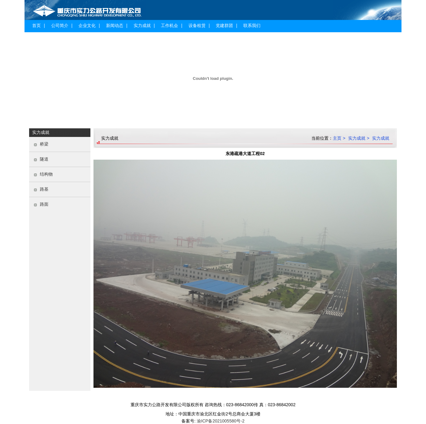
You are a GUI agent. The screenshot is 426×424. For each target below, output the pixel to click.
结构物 (46, 174)
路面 (44, 204)
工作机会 (169, 25)
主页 (337, 138)
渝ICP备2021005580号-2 (220, 420)
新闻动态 (114, 25)
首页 (36, 25)
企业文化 (87, 25)
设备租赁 (197, 25)
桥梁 (44, 144)
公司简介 (59, 25)
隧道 (44, 159)
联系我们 (252, 25)
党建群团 (224, 25)
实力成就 (142, 25)
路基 (44, 189)
